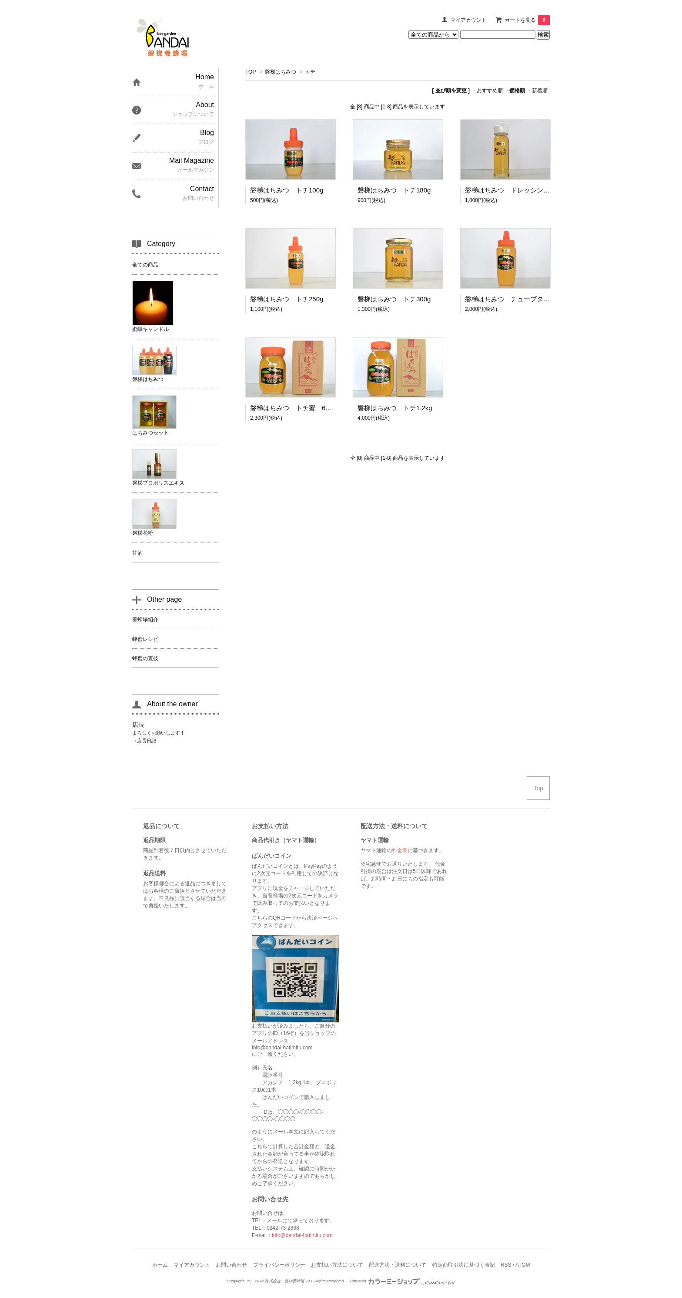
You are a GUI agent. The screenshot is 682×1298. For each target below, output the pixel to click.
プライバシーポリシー (279, 1265)
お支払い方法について (337, 1265)
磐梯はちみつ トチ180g (394, 190)
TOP (250, 72)
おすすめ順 (490, 91)
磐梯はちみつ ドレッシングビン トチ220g (531, 190)
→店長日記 (144, 740)
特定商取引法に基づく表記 (463, 1265)
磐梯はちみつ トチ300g (394, 299)
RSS (506, 1265)
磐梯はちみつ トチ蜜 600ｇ (294, 407)
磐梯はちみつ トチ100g (286, 190)
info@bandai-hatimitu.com (302, 1235)
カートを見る (527, 20)
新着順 (540, 91)
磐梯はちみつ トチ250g (286, 299)
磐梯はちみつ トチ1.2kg (395, 407)
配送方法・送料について (397, 1265)
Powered (402, 1281)
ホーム (160, 1265)
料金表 (400, 850)
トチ (310, 72)
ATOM (522, 1265)
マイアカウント (468, 20)
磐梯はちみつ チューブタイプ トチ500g (527, 299)
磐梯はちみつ (280, 72)
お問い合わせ (231, 1265)
